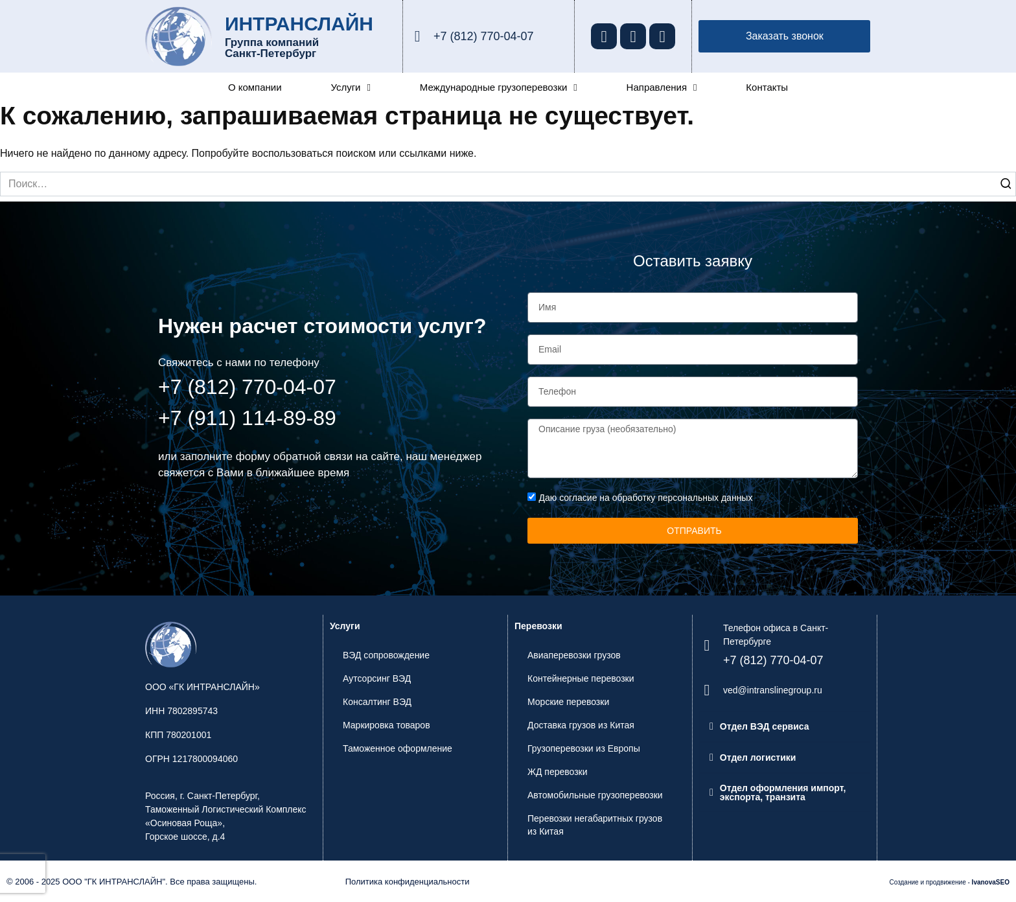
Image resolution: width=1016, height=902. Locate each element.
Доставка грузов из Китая (580, 725)
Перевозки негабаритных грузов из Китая (594, 825)
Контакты (767, 87)
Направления (662, 87)
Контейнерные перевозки (580, 678)
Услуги (350, 87)
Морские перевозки (568, 702)
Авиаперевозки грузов (574, 655)
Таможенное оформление (397, 748)
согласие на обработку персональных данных (655, 497)
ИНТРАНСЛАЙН (299, 23)
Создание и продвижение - (950, 882)
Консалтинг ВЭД (377, 702)
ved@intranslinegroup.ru (772, 690)
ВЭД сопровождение (386, 655)
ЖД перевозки (557, 772)
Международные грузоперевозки (498, 87)
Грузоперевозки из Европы (583, 748)
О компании (255, 87)
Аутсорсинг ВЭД (377, 678)
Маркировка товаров (386, 725)
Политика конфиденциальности (407, 881)
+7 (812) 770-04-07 (483, 36)
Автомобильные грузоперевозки (595, 795)
